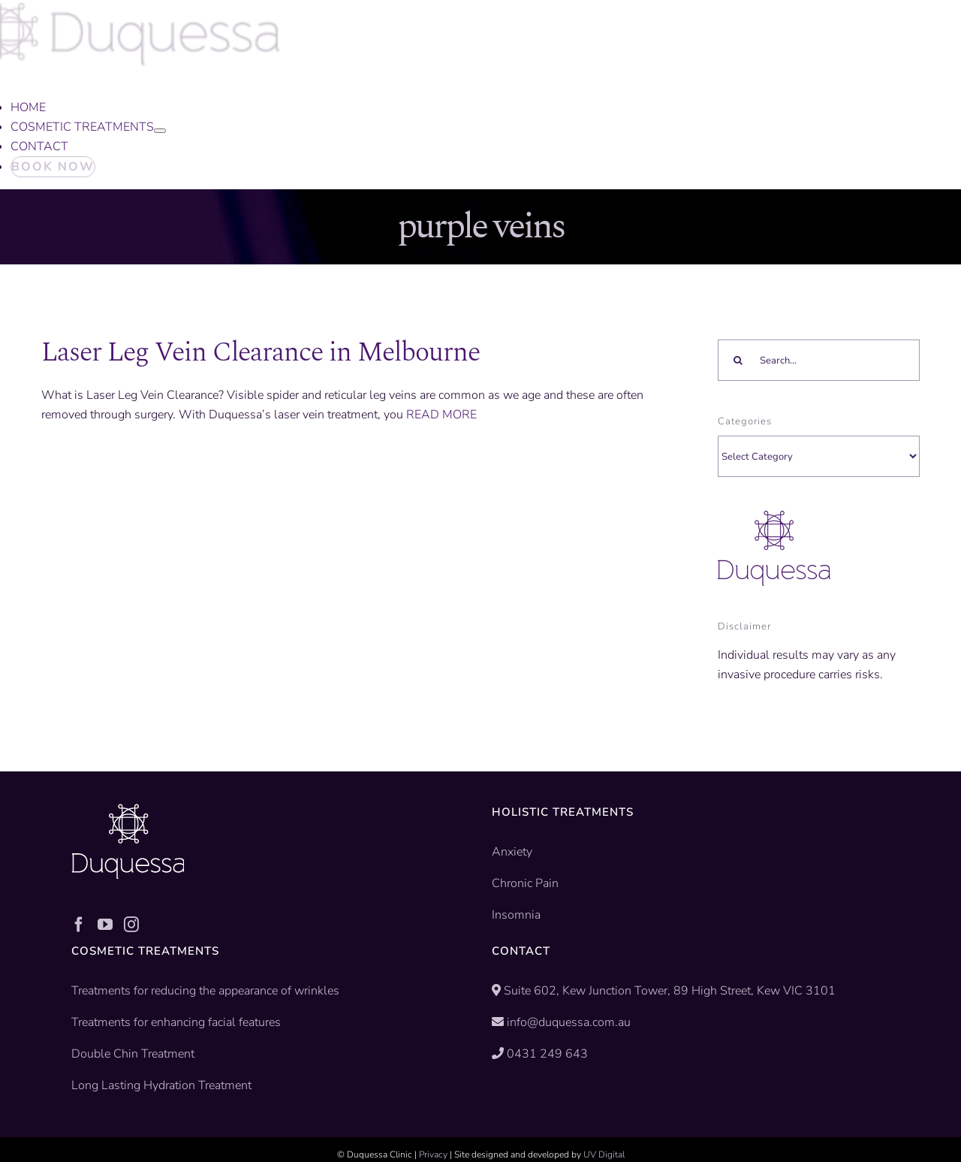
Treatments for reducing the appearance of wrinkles (205, 990)
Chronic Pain (525, 883)
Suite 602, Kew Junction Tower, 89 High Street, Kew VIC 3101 (668, 990)
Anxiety (512, 852)
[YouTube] (105, 924)
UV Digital (604, 1154)
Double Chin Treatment (132, 1054)
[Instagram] (131, 924)
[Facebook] (78, 924)
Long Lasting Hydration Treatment (161, 1085)
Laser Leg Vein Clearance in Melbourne (260, 352)
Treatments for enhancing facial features (176, 1022)
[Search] (738, 360)
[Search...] (819, 360)
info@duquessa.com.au (569, 1022)
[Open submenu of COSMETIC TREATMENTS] (160, 130)
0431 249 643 (547, 1054)
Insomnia (516, 915)
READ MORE (441, 414)
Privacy (433, 1154)
